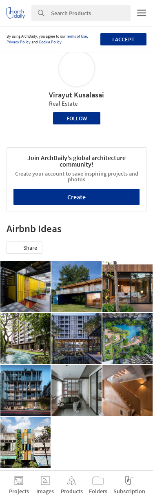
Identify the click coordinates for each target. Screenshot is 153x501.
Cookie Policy (50, 42)
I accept (123, 39)
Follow (77, 118)
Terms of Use (76, 36)
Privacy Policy (19, 42)
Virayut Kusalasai (76, 94)
